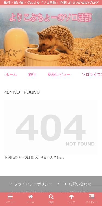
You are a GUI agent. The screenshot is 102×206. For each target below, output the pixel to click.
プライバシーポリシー (31, 184)
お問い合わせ (78, 184)
